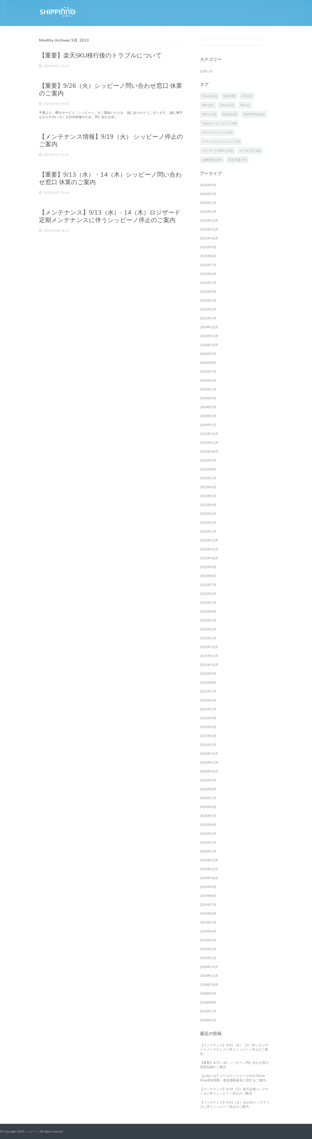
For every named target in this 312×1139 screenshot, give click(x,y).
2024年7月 (208, 371)
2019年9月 (208, 887)
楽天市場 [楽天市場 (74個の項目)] (237, 159)
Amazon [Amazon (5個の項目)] (209, 96)
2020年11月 (209, 762)
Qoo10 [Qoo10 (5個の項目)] (227, 105)
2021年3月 (208, 727)
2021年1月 (208, 745)
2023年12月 (209, 434)
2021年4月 (208, 718)
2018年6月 (208, 1020)
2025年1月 (208, 318)
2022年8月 (208, 576)
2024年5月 (208, 389)
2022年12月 (209, 540)
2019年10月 (209, 878)
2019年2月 (208, 949)
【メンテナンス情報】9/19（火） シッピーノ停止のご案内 (111, 140)
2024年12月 (209, 327)
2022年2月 (208, 629)
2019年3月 (208, 940)
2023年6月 (208, 487)
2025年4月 (208, 291)
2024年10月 (209, 345)
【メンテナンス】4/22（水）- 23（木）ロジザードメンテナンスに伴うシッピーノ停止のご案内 (234, 1049)
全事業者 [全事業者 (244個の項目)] (212, 159)
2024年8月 (208, 362)
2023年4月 (208, 505)
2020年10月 (209, 771)
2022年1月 (208, 638)
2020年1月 (208, 851)
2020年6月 (208, 807)
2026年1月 (208, 211)
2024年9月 (208, 354)
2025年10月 (209, 238)
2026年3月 (208, 194)
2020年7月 (208, 798)
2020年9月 (208, 780)
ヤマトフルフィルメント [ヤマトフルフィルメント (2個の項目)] (221, 141)
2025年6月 (208, 274)
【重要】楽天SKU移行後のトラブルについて (100, 55)
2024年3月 (208, 407)
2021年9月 (208, 673)
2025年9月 (208, 247)
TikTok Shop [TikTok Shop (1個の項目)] (254, 114)
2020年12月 (209, 753)
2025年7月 (208, 265)
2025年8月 (208, 256)
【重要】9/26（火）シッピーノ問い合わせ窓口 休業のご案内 (110, 90)
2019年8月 (208, 896)
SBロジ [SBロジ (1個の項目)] (209, 114)
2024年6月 (208, 380)
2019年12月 (209, 860)
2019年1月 (208, 958)
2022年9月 (208, 567)
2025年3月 (208, 300)
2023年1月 (208, 531)
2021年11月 (209, 656)
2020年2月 (208, 842)
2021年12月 (209, 647)
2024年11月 (209, 336)
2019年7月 (208, 904)
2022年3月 (208, 620)
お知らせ (206, 71)
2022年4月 (208, 611)
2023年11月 (209, 442)
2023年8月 (208, 469)
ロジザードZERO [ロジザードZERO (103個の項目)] (217, 150)
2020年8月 (208, 789)
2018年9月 (208, 993)
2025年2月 (208, 309)
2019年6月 (208, 913)
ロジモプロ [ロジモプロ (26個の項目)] (250, 150)
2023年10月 (209, 451)
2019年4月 (208, 931)
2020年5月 (208, 816)
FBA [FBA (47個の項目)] (208, 105)
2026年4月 (208, 185)
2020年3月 (208, 833)
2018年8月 (208, 1002)
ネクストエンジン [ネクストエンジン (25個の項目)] (217, 132)
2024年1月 (208, 425)
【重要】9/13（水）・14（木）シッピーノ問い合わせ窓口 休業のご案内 (110, 178)
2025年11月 (209, 229)
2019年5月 (208, 922)
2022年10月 (209, 558)
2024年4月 (208, 398)
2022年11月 (209, 549)
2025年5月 (208, 283)
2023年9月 (208, 460)
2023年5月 (208, 496)
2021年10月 (209, 665)
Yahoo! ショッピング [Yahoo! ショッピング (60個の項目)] (219, 123)
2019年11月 (209, 869)
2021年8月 (208, 682)
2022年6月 (208, 594)
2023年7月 (208, 478)
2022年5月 (208, 602)
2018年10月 (209, 984)
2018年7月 (208, 1011)
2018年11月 (209, 976)
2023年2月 (208, 522)
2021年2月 (208, 736)
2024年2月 (208, 416)
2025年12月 (209, 220)
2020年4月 (208, 825)
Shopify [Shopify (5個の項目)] (230, 114)
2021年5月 (208, 709)
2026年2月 (208, 203)
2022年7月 (208, 585)
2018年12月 (209, 967)
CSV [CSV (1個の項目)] (247, 96)
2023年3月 (208, 514)
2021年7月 (208, 691)
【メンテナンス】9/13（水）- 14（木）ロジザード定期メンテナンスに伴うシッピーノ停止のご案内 (110, 216)
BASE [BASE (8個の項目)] (229, 96)
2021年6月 (208, 700)
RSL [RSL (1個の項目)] (245, 105)
